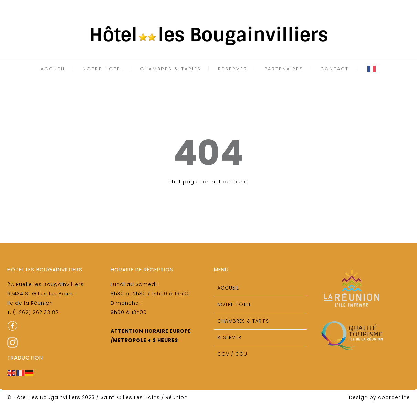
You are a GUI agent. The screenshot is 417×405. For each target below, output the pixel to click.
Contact (334, 68)
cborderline (394, 397)
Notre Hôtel (103, 68)
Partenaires (283, 68)
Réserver (233, 68)
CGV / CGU (232, 354)
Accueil (53, 68)
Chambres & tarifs (170, 68)
